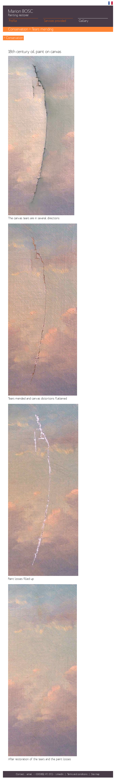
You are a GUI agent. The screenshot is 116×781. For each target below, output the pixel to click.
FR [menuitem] (110, 3)
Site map (95, 774)
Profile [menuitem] (13, 21)
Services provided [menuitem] (55, 21)
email (29, 774)
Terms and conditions (77, 774)
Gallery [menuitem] (83, 21)
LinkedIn (59, 774)
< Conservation (13, 38)
